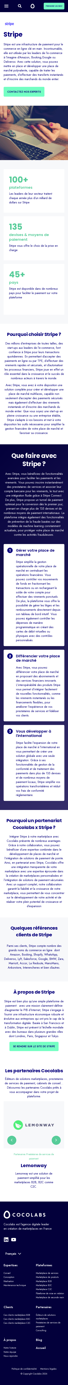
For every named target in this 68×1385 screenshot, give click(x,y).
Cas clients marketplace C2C (17, 1323)
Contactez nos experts (24, 92)
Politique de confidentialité (24, 1368)
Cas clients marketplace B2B (17, 1315)
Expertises (11, 1265)
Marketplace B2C (44, 1285)
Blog (39, 1340)
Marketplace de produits (47, 1277)
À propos (10, 1340)
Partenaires (19, 1154)
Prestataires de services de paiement (48, 1324)
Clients (8, 1307)
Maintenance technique (15, 1285)
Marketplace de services (47, 1273)
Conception (9, 1277)
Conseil (7, 1273)
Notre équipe (10, 1352)
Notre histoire (10, 1347)
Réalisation (9, 1281)
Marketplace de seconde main (50, 1297)
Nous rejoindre (11, 1356)
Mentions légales (48, 1368)
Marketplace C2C (44, 1289)
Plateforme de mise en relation (50, 1293)
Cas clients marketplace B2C (17, 1319)
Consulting (41, 1330)
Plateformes (44, 1265)
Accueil (41, 1348)
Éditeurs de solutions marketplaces (45, 1316)
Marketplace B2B (44, 1281)
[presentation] (11, 1140)
